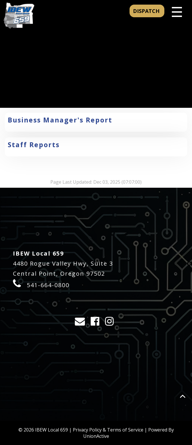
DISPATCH (147, 10)
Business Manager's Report (60, 119)
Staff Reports (34, 144)
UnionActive (96, 436)
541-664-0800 (48, 285)
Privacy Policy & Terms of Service (108, 430)
